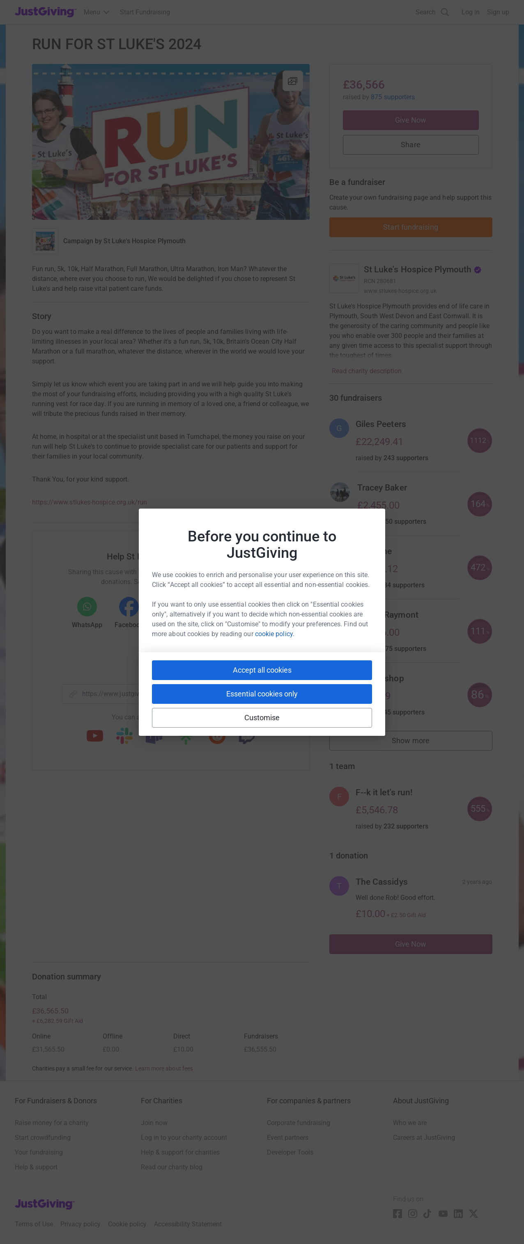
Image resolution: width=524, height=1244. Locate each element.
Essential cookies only (262, 693)
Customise (262, 717)
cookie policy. (274, 634)
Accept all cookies (262, 670)
